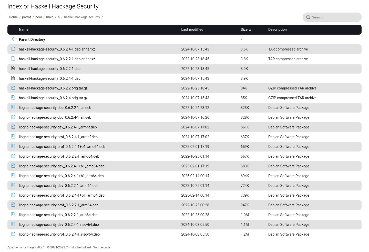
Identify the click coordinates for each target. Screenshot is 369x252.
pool (38, 17)
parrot (26, 17)
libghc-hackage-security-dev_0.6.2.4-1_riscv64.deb (59, 225)
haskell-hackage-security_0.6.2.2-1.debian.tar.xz (57, 59)
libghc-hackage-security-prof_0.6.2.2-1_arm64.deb (58, 205)
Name (23, 29)
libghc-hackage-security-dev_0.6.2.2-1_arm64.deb (58, 215)
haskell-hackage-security (82, 17)
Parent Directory (32, 39)
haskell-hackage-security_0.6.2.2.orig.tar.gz (53, 88)
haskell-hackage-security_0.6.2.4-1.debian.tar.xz (57, 49)
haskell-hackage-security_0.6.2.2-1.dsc (49, 69)
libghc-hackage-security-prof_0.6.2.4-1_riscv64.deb (59, 234)
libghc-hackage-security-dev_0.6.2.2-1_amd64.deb (58, 186)
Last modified (192, 29)
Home (13, 17)
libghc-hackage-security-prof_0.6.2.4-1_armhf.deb (58, 137)
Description (277, 29)
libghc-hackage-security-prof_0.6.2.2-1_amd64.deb (59, 156)
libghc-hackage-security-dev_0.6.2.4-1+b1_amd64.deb (62, 166)
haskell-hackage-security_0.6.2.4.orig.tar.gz (53, 98)
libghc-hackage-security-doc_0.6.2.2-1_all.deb (55, 108)
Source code (101, 247)
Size (244, 29)
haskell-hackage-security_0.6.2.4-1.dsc (49, 78)
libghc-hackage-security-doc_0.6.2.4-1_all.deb (55, 117)
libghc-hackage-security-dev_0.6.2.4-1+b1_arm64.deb (61, 176)
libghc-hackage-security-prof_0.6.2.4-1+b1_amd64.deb (62, 147)
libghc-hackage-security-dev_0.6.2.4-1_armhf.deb (58, 127)
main (49, 17)
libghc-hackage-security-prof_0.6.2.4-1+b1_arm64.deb (62, 195)
